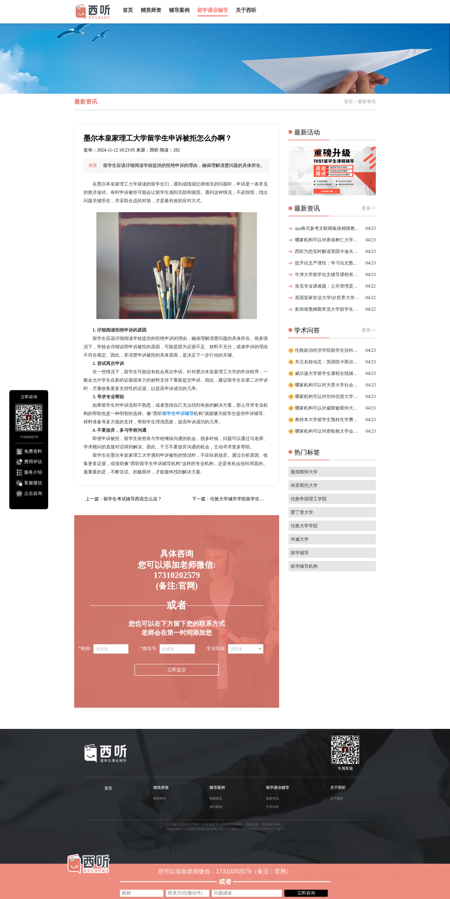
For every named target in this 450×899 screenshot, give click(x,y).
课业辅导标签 (271, 824)
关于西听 (246, 10)
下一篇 (235, 499)
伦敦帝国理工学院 (309, 499)
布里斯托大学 (304, 485)
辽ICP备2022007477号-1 (182, 824)
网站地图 (252, 824)
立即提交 (176, 670)
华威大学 (300, 539)
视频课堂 (215, 798)
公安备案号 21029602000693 (222, 824)
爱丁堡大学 (302, 512)
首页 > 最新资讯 (360, 101)
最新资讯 (272, 798)
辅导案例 (179, 10)
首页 (128, 10)
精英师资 (151, 10)
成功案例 (215, 806)
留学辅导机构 (304, 566)
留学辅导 (300, 552)
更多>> (369, 208)
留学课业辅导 (212, 10)
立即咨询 (306, 892)
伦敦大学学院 (304, 525)
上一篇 (123, 499)
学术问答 (272, 806)
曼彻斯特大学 (304, 472)
